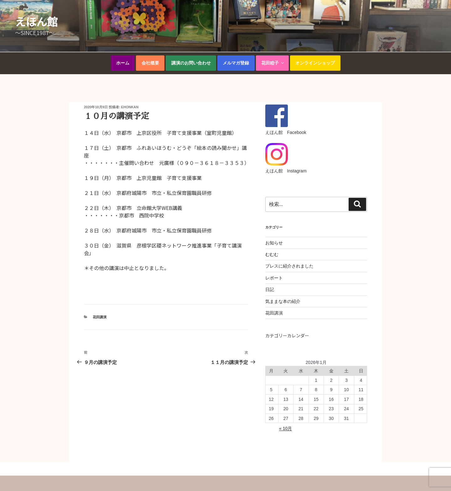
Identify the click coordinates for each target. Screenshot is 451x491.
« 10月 (285, 428)
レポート (274, 277)
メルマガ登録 (236, 62)
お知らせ (274, 242)
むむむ (271, 254)
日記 (269, 289)
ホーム (122, 62)
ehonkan (130, 107)
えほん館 (36, 21)
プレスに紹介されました (289, 266)
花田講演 (99, 317)
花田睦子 (273, 62)
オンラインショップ (315, 62)
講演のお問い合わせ (191, 62)
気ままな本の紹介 (282, 301)
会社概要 (150, 62)
